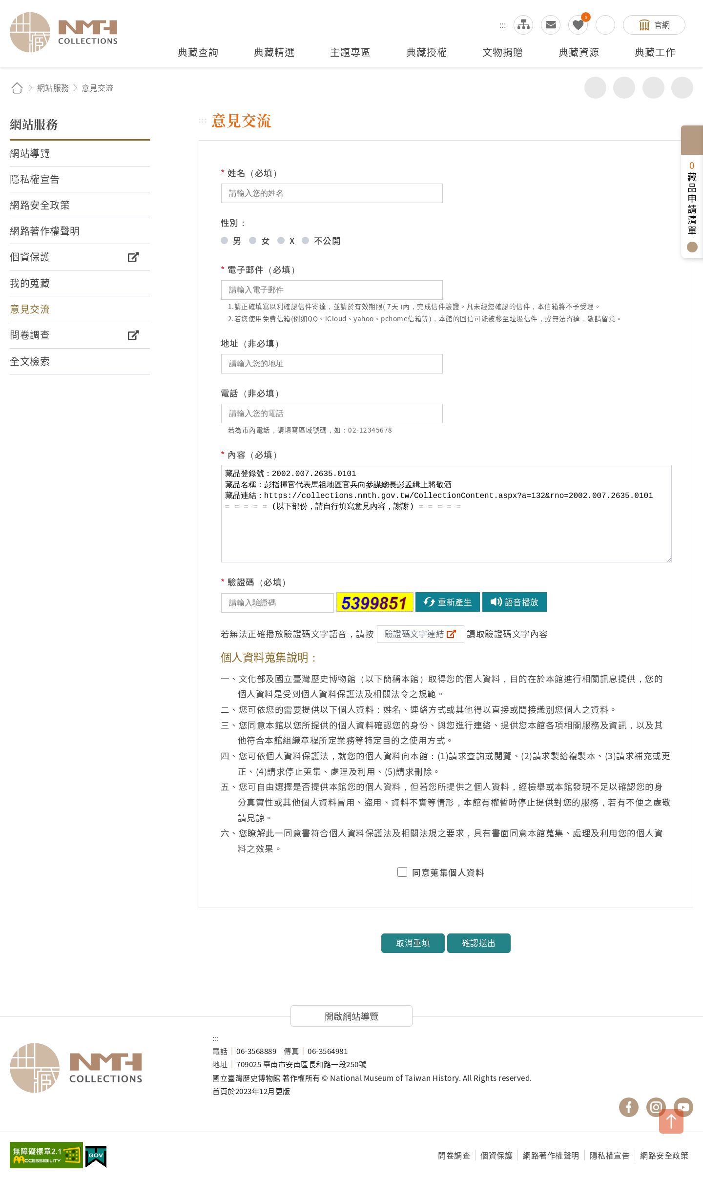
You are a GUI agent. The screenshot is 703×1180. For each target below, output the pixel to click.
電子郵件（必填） (260, 269)
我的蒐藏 (578, 25)
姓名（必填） (251, 173)
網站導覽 (523, 25)
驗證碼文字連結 (415, 634)
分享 (595, 88)
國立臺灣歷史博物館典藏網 (69, 32)
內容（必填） (251, 454)
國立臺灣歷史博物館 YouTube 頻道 (683, 1107)
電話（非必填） (252, 393)
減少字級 (682, 88)
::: (502, 24)
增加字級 (653, 88)
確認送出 (479, 943)
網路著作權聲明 (551, 1155)
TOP (671, 1121)
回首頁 (17, 88)
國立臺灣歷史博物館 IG (656, 1107)
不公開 (327, 240)
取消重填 (413, 943)
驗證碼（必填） (256, 582)
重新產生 (455, 602)
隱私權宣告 (610, 1155)
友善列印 (624, 88)
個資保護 (496, 1155)
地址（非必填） (252, 343)
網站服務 (53, 87)
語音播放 (522, 602)
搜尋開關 (605, 25)
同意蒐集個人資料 (448, 872)
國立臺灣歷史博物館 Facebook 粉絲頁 (629, 1107)
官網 (662, 24)
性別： (234, 222)
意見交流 (550, 25)
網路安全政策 (664, 1155)
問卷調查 (454, 1155)
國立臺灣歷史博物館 (101, 1068)
